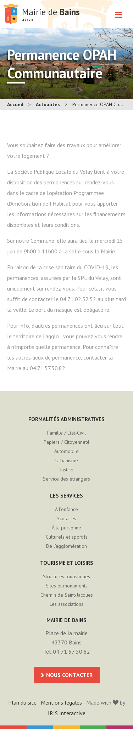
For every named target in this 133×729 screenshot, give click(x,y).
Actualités (48, 104)
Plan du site (22, 702)
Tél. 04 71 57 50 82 (66, 651)
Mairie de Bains (11, 14)
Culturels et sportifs (67, 537)
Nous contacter (69, 674)
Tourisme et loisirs (66, 562)
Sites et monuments (67, 585)
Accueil (15, 104)
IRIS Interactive (66, 713)
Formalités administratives (66, 419)
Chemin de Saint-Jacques (66, 595)
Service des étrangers (66, 479)
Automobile (66, 451)
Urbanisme (66, 460)
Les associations (66, 604)
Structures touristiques (66, 576)
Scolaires (66, 518)
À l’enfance (66, 509)
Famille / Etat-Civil (66, 433)
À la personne (66, 527)
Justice (66, 469)
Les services (66, 495)
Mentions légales (61, 702)
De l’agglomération (66, 546)
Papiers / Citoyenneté (67, 442)
